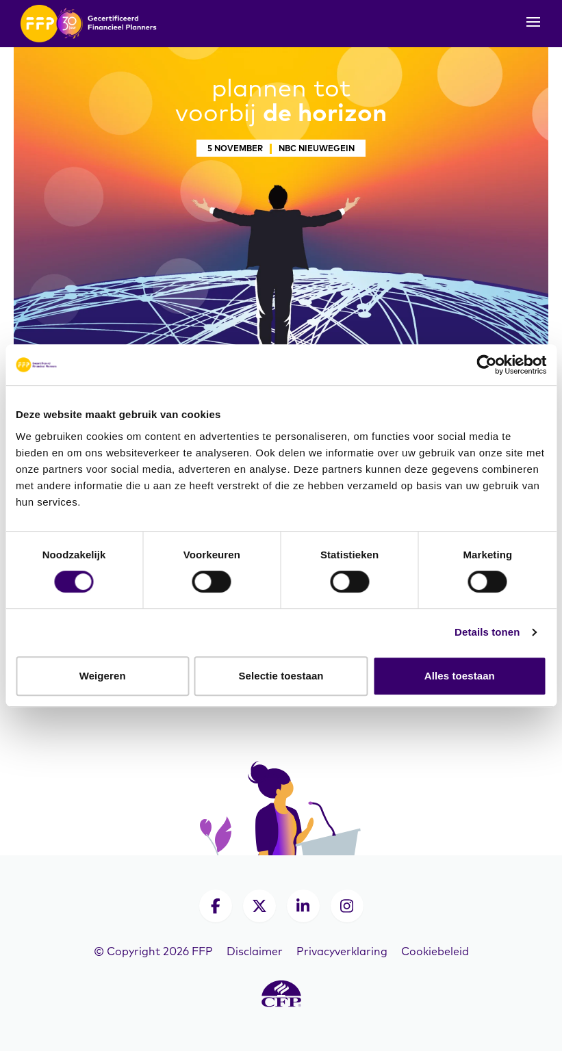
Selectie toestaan (280, 676)
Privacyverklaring (341, 951)
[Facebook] (215, 906)
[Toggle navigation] (533, 26)
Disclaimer (255, 951)
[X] (259, 906)
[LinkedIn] (303, 906)
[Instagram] (347, 906)
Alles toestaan (459, 676)
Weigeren (102, 676)
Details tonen (487, 632)
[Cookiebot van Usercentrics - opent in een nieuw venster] (486, 364)
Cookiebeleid (435, 951)
